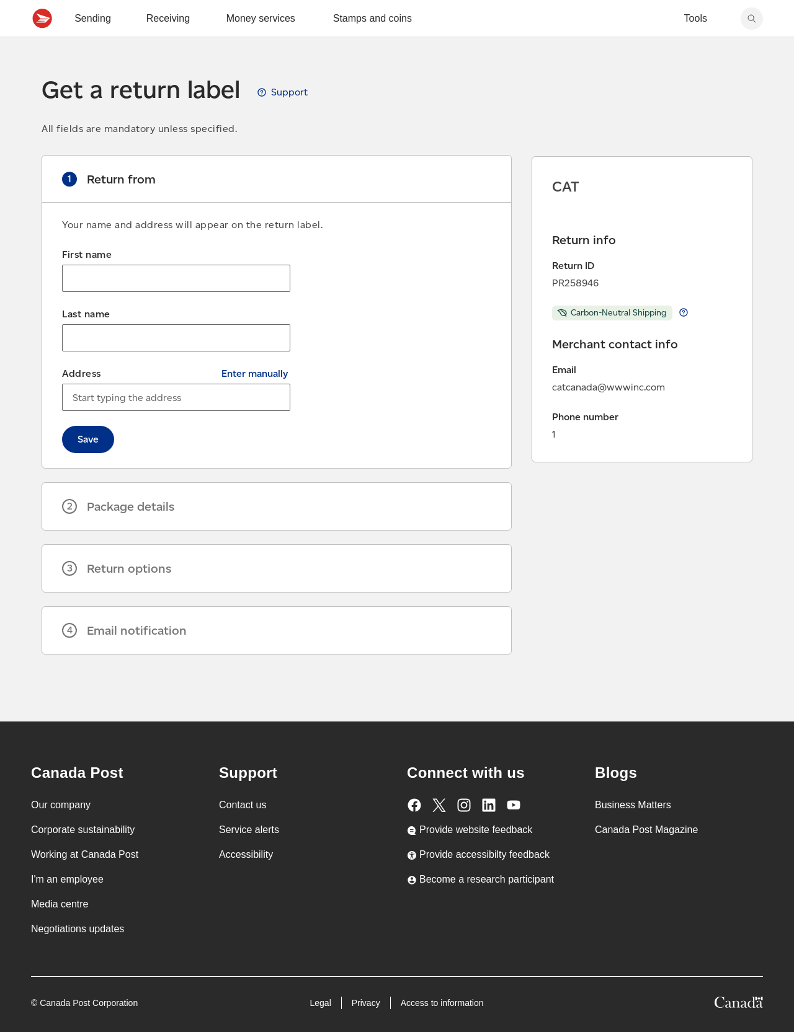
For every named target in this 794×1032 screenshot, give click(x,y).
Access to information (442, 1003)
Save (88, 466)
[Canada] (739, 1004)
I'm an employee (67, 879)
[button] (276, 206)
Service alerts (249, 829)
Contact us (242, 805)
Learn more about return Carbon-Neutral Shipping (683, 339)
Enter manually (254, 401)
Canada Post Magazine (646, 829)
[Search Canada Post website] (752, 46)
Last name (86, 341)
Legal (320, 1003)
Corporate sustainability (83, 829)
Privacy (366, 1003)
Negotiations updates (77, 929)
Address (81, 401)
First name (87, 282)
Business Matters (633, 805)
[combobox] (176, 424)
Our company (61, 805)
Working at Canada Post (84, 854)
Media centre (60, 904)
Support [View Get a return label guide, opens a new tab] (289, 119)
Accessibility (246, 854)
